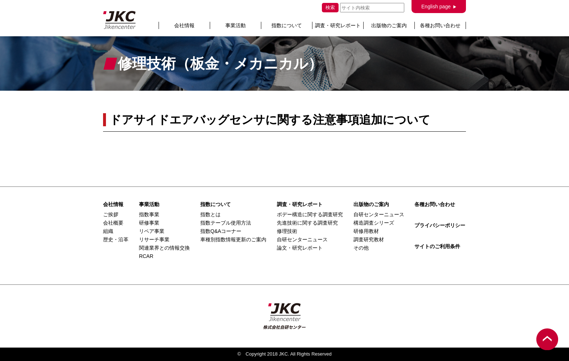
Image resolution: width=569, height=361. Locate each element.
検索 (330, 7)
